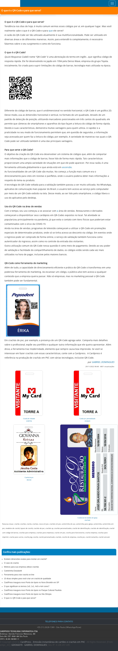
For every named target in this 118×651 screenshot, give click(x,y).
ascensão (67, 167)
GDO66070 (16, 644)
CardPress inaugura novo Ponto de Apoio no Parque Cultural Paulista (32, 590)
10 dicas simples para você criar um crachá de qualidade (27, 578)
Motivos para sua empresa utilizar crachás (21, 567)
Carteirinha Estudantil (13, 571)
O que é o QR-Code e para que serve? (20, 598)
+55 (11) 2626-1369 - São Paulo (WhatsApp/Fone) (59, 627)
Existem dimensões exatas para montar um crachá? (25, 559)
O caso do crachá (11, 563)
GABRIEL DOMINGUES (35, 644)
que (51, 30)
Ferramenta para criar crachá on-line (19, 575)
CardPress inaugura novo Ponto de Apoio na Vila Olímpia (27, 594)
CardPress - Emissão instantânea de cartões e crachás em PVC (52, 641)
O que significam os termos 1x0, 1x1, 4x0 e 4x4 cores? (26, 586)
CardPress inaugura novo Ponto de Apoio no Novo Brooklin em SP (31, 582)
